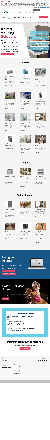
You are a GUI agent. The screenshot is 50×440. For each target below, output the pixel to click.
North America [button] (44, 10)
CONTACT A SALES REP (43, 17)
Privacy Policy (16, 369)
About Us (13, 14)
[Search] (47, 13)
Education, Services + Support (8, 20)
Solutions (13, 12)
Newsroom (15, 364)
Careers (15, 360)
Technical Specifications (8, 271)
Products (29, 12)
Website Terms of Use (17, 367)
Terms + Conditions (17, 376)
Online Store (24, 12)
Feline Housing (40, 43)
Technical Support (17, 373)
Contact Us (18, 12)
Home (3, 22)
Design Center (14, 17)
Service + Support (17, 370)
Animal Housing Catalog (7, 54)
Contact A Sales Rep (24, 348)
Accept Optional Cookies (44, 7)
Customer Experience (17, 363)
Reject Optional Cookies (35, 7)
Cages (40, 38)
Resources (29, 17)
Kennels (40, 33)
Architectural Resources (8, 273)
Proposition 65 (16, 372)
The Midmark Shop (17, 366)
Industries (4, 17)
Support (34, 12)
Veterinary (6, 22)
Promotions (24, 17)
